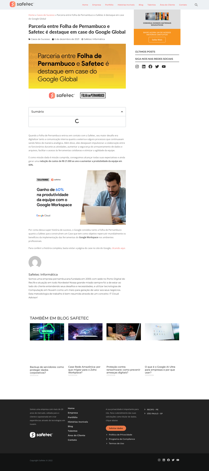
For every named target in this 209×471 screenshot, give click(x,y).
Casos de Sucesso (46, 15)
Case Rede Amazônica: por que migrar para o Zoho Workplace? (84, 369)
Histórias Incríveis (126, 5)
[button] (196, 4)
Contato (183, 5)
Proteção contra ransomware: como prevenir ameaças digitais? (123, 369)
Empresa (96, 5)
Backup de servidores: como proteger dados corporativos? (47, 370)
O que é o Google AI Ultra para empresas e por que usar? (160, 369)
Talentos (152, 5)
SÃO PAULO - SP (155, 413)
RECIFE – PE (152, 409)
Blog (141, 5)
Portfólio (109, 5)
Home (85, 5)
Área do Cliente (167, 5)
